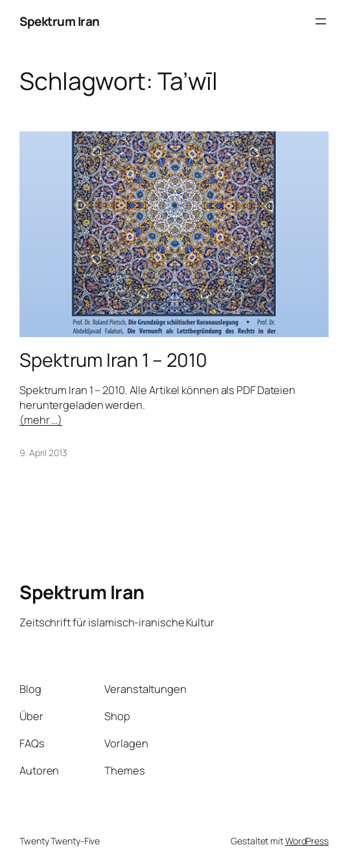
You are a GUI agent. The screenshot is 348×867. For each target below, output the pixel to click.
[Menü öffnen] (321, 21)
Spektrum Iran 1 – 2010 (113, 359)
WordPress (307, 841)
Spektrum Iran (59, 21)
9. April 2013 (43, 452)
